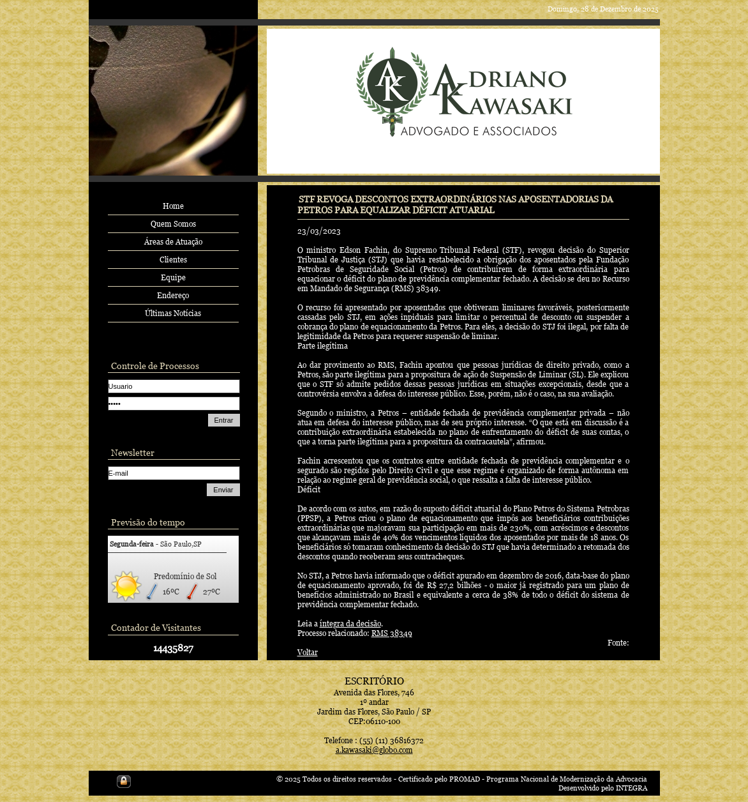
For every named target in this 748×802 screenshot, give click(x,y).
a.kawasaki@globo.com (374, 750)
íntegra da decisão (350, 623)
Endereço (173, 295)
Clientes (173, 259)
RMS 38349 (391, 633)
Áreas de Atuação (173, 241)
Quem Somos (173, 224)
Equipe (173, 277)
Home (173, 206)
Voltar (307, 652)
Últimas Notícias (173, 313)
